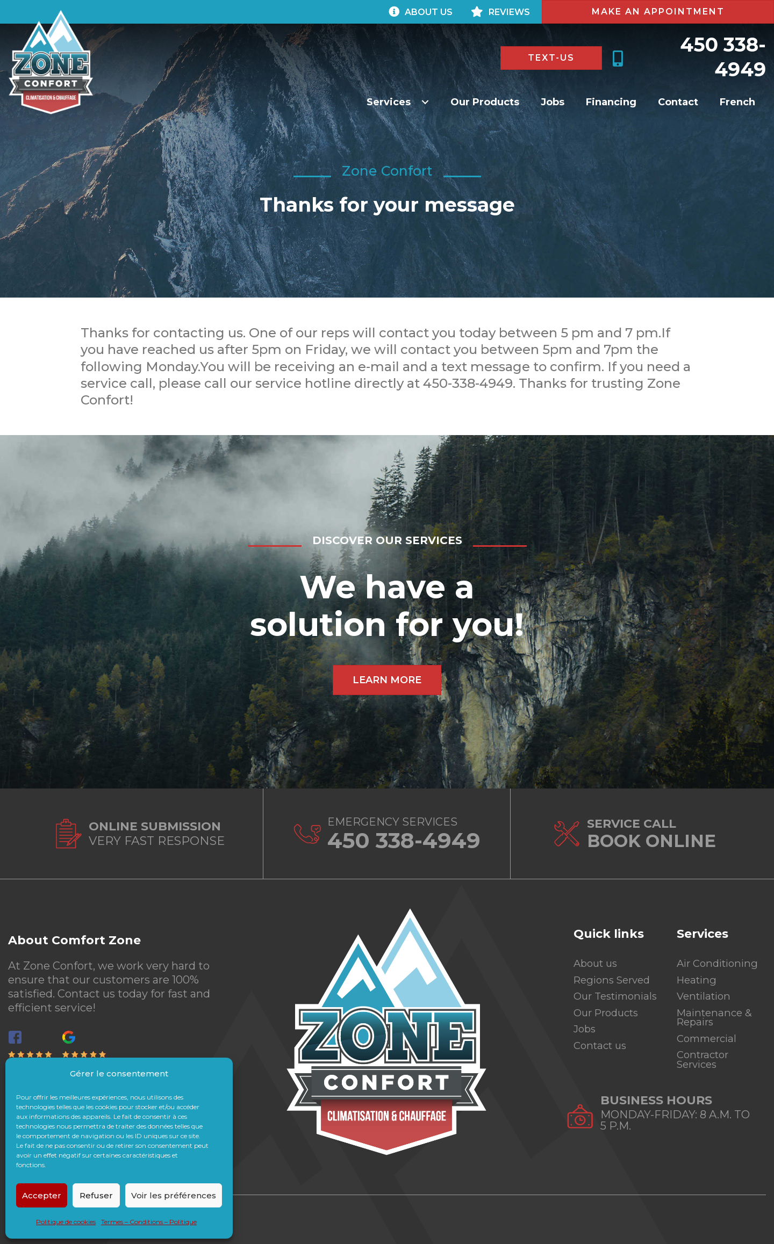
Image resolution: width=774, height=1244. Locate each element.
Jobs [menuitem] (586, 1040)
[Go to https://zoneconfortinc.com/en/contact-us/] (139, 834)
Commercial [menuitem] (709, 1040)
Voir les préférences (173, 1195)
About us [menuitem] (597, 958)
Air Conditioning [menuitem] (720, 958)
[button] (398, 101)
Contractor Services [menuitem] (705, 1063)
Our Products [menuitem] (609, 1022)
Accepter (41, 1195)
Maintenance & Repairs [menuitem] (716, 1017)
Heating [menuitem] (698, 976)
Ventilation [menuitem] (706, 994)
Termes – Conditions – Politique (149, 1222)
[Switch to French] (737, 101)
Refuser (96, 1195)
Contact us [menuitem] (602, 1058)
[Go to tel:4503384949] (386, 833)
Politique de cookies (66, 1222)
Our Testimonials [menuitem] (608, 999)
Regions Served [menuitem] (615, 976)
